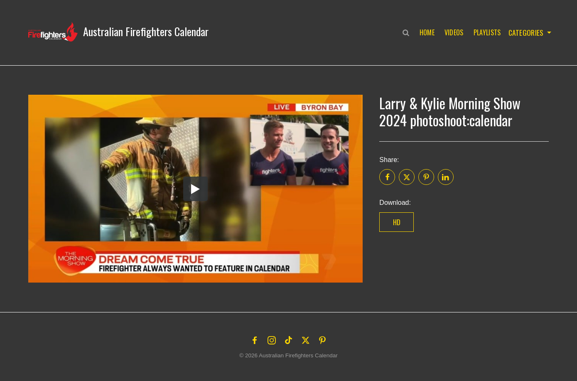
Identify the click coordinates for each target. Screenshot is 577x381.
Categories (525, 32)
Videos (452, 32)
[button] (118, 31)
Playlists (485, 32)
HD (397, 222)
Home (425, 32)
